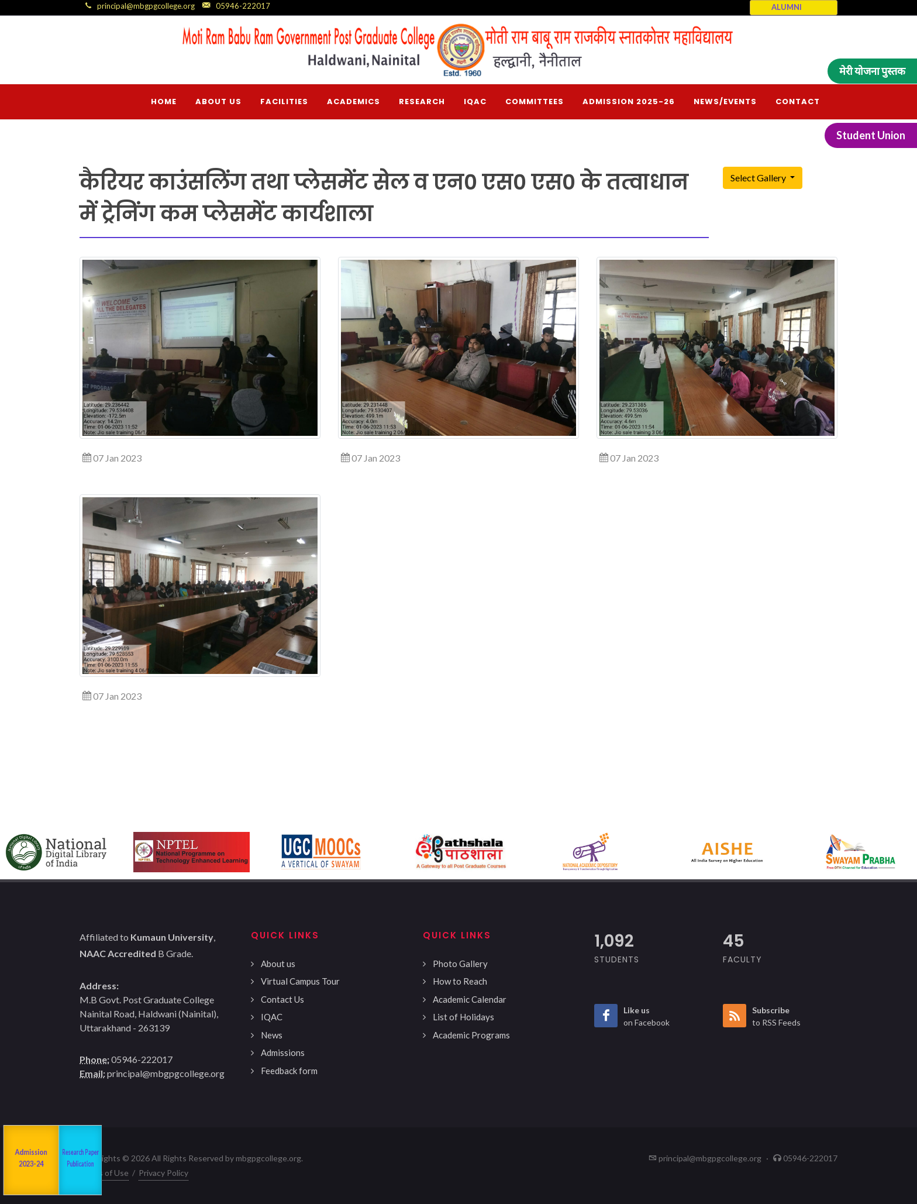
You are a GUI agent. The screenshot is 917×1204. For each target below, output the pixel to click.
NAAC (17, 1160)
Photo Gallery (460, 963)
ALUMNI (786, 7)
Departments (59, 1160)
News (271, 1035)
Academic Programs (471, 1035)
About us (278, 963)
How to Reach (460, 981)
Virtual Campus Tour (300, 981)
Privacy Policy (163, 1173)
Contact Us (282, 999)
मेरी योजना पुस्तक (872, 70)
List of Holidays (463, 1017)
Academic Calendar (469, 999)
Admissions (283, 1052)
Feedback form (289, 1070)
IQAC (271, 1017)
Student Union (870, 135)
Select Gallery (759, 177)
